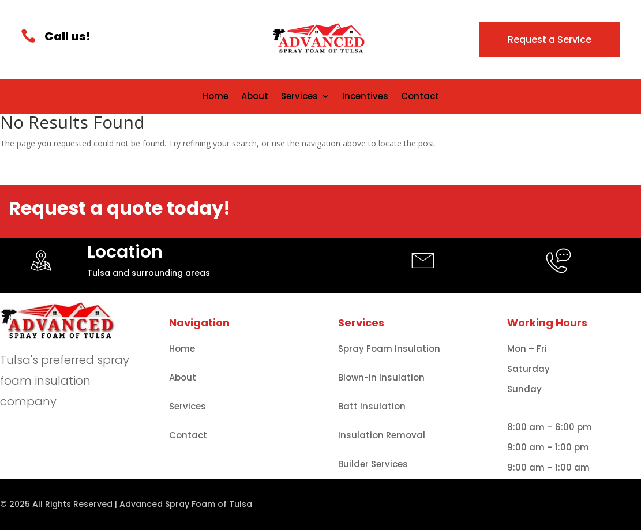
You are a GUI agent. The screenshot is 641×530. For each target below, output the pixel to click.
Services (299, 97)
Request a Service (549, 39)
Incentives (365, 97)
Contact (420, 97)
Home (215, 97)
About (254, 97)
